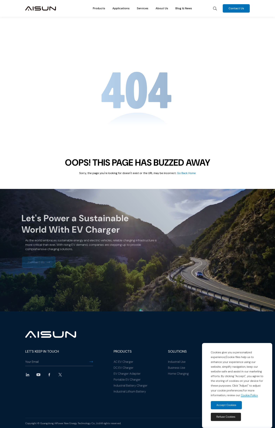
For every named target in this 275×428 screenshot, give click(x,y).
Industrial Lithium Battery (130, 391)
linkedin (27, 374)
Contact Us (236, 8)
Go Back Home (186, 173)
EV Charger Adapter (127, 374)
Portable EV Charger (127, 379)
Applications (120, 8)
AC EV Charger (123, 362)
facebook (49, 374)
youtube (38, 374)
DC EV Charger (123, 368)
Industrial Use (177, 362)
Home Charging (178, 374)
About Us (162, 8)
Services (142, 8)
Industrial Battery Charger (130, 385)
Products (99, 8)
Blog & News (183, 8)
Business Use (176, 368)
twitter (60, 374)
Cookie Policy (249, 395)
